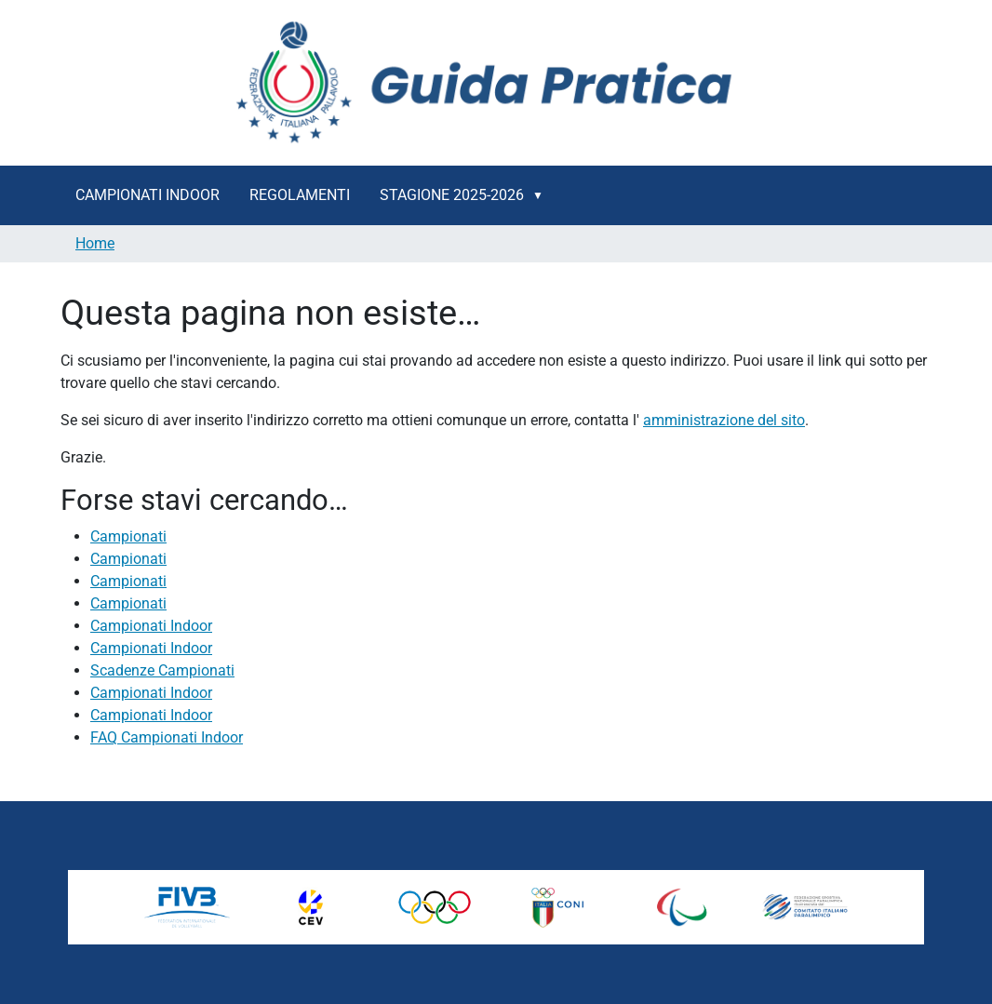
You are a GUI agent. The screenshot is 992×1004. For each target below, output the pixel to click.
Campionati (128, 536)
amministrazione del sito (724, 420)
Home (94, 243)
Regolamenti (299, 195)
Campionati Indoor (147, 195)
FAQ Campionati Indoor (166, 737)
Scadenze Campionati (162, 670)
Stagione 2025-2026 (452, 195)
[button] (542, 195)
